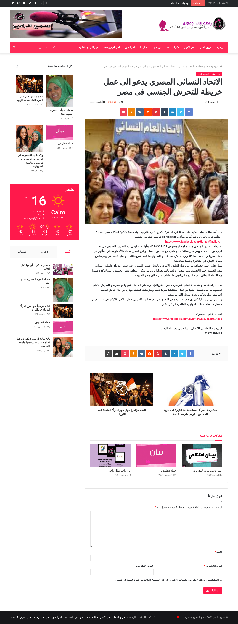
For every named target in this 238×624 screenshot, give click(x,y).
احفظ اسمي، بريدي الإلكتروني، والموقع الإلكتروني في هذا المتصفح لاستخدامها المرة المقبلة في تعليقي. (167, 579)
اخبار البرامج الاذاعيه (89, 47)
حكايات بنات (173, 47)
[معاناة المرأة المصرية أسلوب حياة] (59, 91)
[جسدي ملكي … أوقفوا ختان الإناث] (63, 269)
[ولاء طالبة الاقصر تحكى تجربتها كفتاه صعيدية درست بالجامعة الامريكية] (29, 138)
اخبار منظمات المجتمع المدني (193, 66)
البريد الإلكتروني (213, 565)
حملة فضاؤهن (182, 3)
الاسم (218, 551)
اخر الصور (130, 47)
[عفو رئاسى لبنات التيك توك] (202, 455)
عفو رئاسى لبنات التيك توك (207, 470)
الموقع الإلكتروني (145, 565)
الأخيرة (45, 251)
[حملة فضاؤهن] (156, 455)
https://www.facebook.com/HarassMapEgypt (193, 241)
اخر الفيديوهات (112, 47)
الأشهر (68, 251)
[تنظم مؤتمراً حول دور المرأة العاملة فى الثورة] (29, 84)
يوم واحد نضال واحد (120, 470)
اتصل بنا (144, 47)
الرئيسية (221, 47)
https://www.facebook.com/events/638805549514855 (187, 318)
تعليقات (22, 251)
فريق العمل (205, 47)
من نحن (157, 47)
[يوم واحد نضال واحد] (110, 455)
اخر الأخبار (189, 47)
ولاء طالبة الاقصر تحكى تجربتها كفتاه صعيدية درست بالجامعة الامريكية (33, 342)
